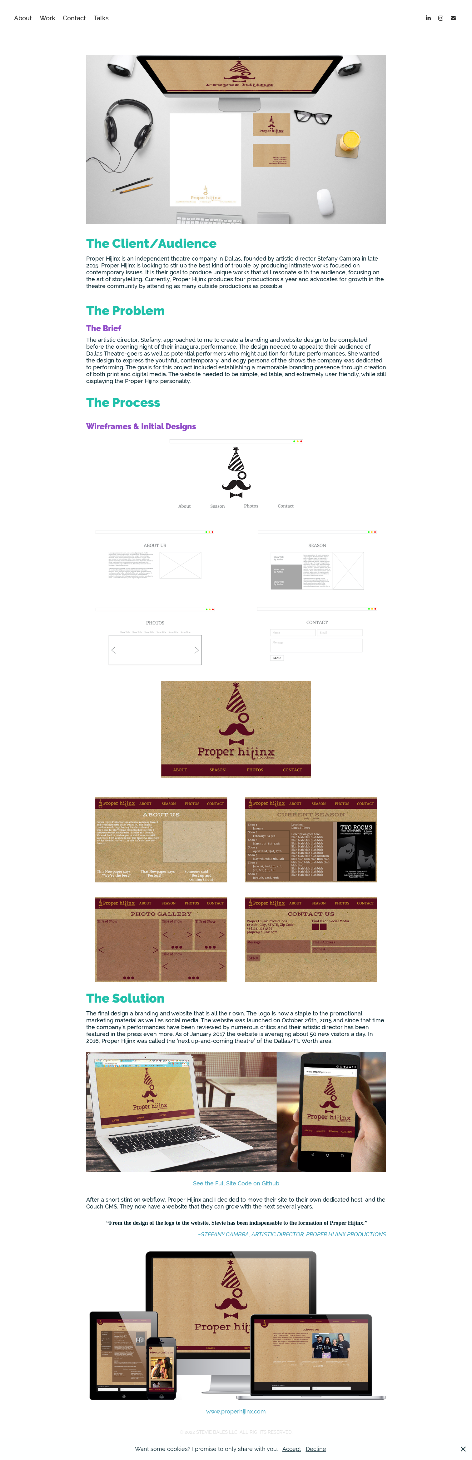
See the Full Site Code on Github (236, 1183)
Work (47, 18)
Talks (101, 18)
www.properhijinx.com (236, 1411)
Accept (291, 1449)
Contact (74, 18)
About (23, 18)
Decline (316, 1449)
